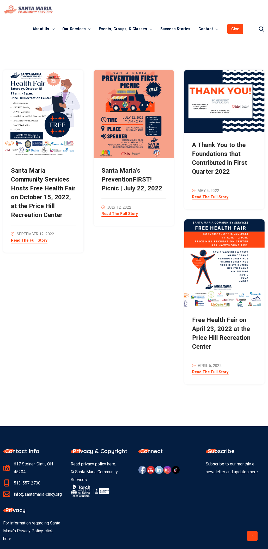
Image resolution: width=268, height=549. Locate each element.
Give (235, 28)
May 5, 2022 (207, 191)
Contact (205, 28)
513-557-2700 (27, 483)
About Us (41, 28)
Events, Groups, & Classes (123, 28)
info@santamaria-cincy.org (38, 494)
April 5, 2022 (209, 366)
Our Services (74, 28)
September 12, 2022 (35, 234)
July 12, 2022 (119, 207)
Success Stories (175, 28)
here (111, 464)
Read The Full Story (29, 240)
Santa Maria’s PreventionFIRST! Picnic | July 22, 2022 (131, 179)
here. (7, 538)
